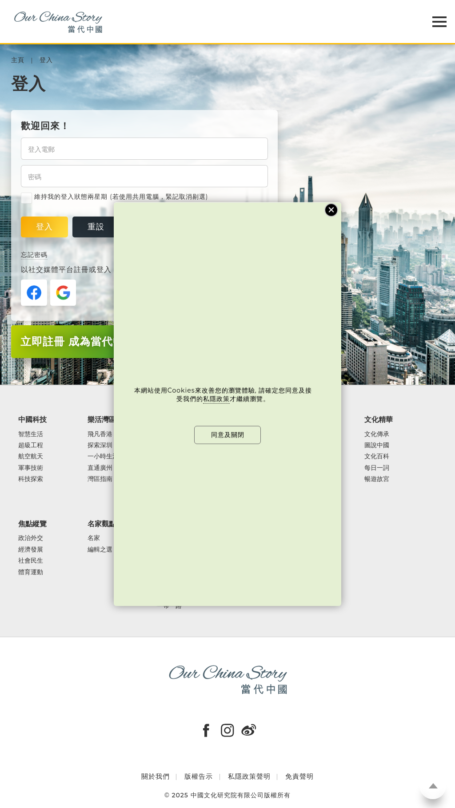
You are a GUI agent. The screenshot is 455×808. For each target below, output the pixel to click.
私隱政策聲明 (249, 776)
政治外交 (30, 538)
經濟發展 (30, 549)
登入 (46, 60)
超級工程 (30, 445)
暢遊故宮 (376, 479)
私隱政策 (216, 399)
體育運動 (30, 572)
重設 (96, 227)
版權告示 (198, 776)
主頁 (17, 60)
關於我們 (155, 776)
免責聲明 (299, 776)
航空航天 (30, 456)
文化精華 (378, 419)
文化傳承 (376, 434)
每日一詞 (376, 468)
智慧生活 (30, 434)
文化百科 (376, 456)
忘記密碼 (34, 255)
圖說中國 (376, 445)
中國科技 (32, 419)
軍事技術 (30, 468)
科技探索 (30, 479)
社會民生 (30, 560)
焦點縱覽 (32, 523)
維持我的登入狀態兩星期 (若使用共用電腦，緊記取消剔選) (114, 197)
